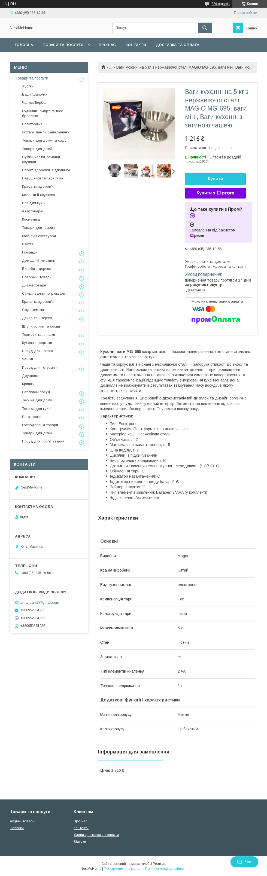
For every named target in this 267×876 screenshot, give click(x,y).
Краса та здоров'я (38, 186)
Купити (215, 178)
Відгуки (80, 842)
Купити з (215, 193)
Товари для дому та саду (44, 140)
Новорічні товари (36, 277)
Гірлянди (29, 252)
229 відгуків (220, 4)
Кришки (28, 384)
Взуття (27, 244)
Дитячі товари (34, 285)
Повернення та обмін (38, 59)
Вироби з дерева (36, 269)
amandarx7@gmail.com (39, 602)
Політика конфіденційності (166, 869)
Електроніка (32, 124)
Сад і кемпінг (33, 310)
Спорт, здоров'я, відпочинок (46, 170)
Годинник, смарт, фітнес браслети (42, 113)
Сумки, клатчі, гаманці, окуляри (41, 159)
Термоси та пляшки (38, 334)
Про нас (107, 45)
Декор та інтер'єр (37, 318)
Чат (244, 861)
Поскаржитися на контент (123, 869)
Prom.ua (159, 864)
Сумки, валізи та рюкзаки (43, 293)
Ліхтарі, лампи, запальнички (45, 132)
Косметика (31, 219)
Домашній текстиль (38, 260)
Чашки (27, 359)
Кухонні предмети (37, 343)
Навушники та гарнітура (42, 178)
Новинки (17, 828)
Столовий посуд (36, 392)
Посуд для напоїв (37, 351)
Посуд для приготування (43, 441)
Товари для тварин (38, 227)
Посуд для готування (40, 367)
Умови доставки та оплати (96, 835)
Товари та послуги (63, 45)
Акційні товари (22, 821)
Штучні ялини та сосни (41, 326)
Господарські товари (40, 425)
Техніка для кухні (36, 409)
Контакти (136, 45)
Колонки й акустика (38, 195)
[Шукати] (205, 28)
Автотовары (32, 211)
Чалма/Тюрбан (34, 102)
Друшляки (31, 376)
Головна (24, 45)
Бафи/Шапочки (34, 94)
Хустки (28, 86)
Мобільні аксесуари (39, 236)
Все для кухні (33, 203)
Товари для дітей (37, 149)
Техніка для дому (37, 400)
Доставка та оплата (177, 45)
